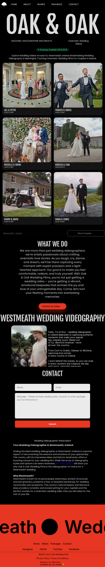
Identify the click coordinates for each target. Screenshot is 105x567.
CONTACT (74, 4)
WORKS (41, 4)
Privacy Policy (43, 558)
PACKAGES (56, 4)
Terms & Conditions (60, 558)
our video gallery (64, 463)
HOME (14, 4)
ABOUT (27, 4)
